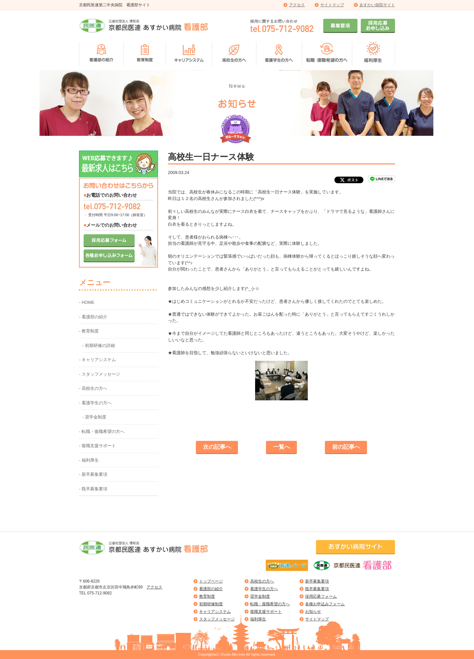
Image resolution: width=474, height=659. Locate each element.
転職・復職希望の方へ (270, 604)
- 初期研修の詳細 (98, 345)
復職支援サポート (266, 611)
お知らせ (313, 611)
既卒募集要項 (317, 589)
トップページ (211, 581)
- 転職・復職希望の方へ (101, 431)
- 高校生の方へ (93, 388)
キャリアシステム (215, 611)
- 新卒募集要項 (93, 474)
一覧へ (281, 447)
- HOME (86, 302)
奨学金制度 (260, 596)
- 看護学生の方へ (95, 402)
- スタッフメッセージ (99, 374)
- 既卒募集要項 (93, 488)
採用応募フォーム (321, 596)
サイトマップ (332, 5)
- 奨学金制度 (94, 417)
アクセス (297, 5)
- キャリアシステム (97, 359)
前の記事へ (346, 447)
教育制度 (207, 596)
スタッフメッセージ (217, 619)
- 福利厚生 (89, 460)
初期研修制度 (211, 604)
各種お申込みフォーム (325, 604)
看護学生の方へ (264, 589)
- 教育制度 (89, 331)
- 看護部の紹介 (93, 316)
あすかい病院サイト (377, 5)
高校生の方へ (262, 581)
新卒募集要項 (317, 581)
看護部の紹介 (211, 589)
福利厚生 (258, 619)
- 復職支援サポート (97, 445)
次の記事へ (217, 447)
